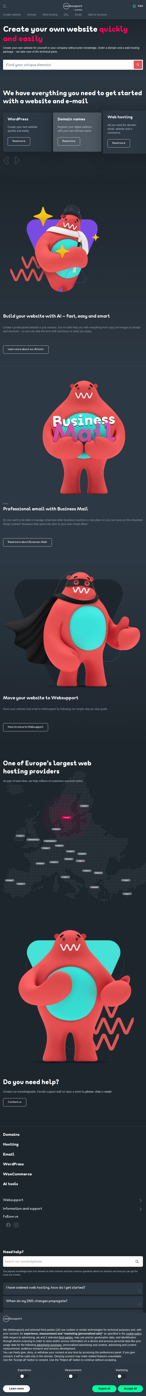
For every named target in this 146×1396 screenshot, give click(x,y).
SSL (66, 14)
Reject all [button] (104, 1388)
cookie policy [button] (133, 1333)
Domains (11, 1135)
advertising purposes (49, 1344)
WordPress (13, 1165)
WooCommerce (17, 1175)
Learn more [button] (16, 1388)
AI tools (10, 1185)
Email (8, 1155)
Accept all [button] (130, 1388)
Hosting (10, 1145)
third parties (66, 1337)
